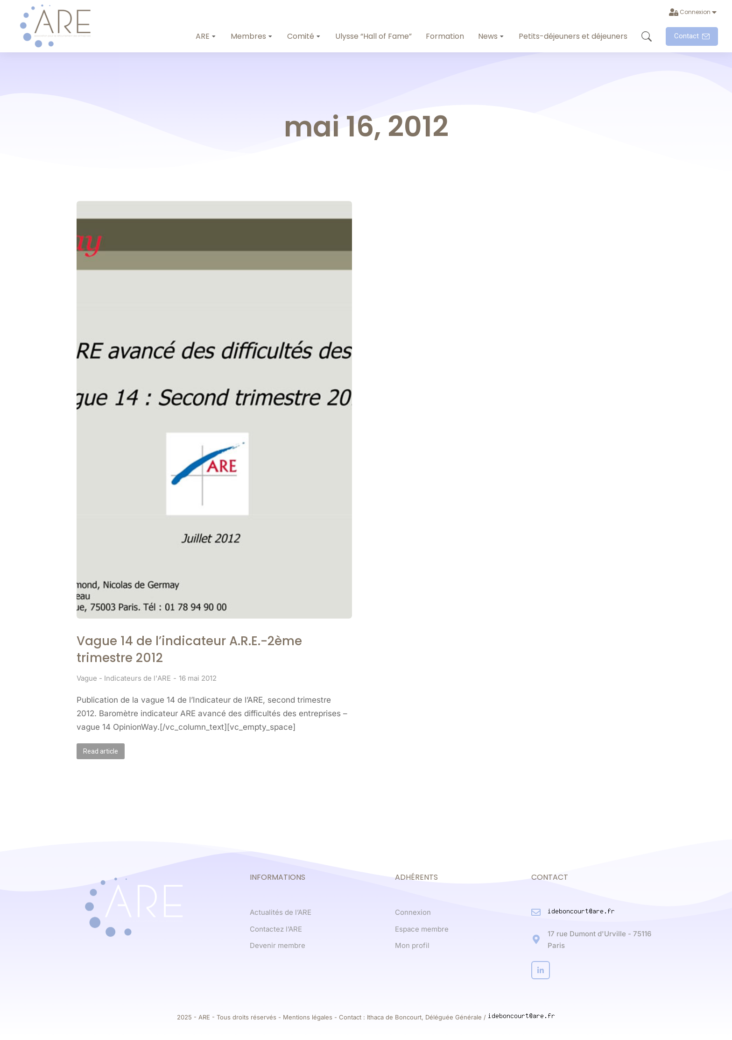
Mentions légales (307, 1017)
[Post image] (214, 410)
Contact (692, 36)
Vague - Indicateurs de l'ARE (124, 678)
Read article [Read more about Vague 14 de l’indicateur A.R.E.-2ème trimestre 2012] (100, 751)
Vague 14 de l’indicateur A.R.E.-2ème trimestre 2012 (189, 649)
